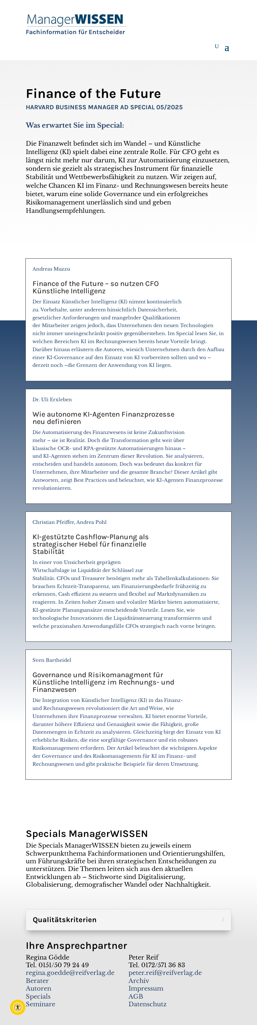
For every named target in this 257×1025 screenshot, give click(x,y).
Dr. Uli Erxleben (128, 447)
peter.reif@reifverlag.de (165, 973)
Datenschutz (147, 1004)
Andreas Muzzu (128, 320)
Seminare (40, 1004)
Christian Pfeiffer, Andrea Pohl (128, 577)
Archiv (138, 981)
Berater (37, 981)
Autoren (38, 988)
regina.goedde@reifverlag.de (70, 973)
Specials (38, 996)
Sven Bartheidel (128, 715)
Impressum (145, 988)
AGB (135, 996)
